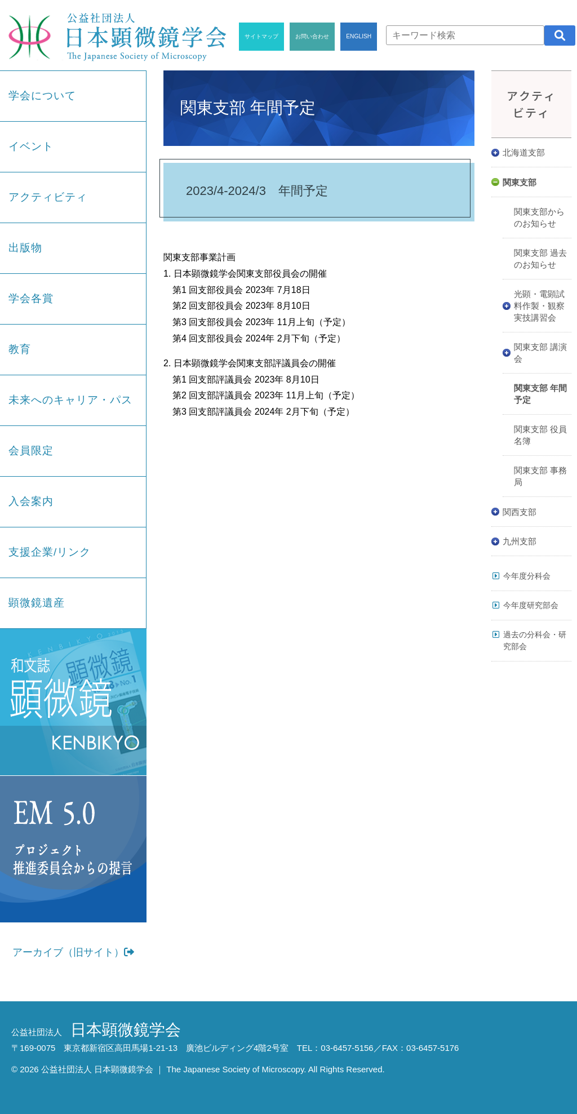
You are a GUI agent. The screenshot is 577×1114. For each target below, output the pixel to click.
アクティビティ (47, 197)
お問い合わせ (312, 36)
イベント (31, 146)
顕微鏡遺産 (36, 603)
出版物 (25, 248)
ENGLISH (358, 36)
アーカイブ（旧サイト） (73, 952)
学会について (42, 95)
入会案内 (31, 501)
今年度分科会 (527, 575)
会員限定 (31, 450)
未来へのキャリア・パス (70, 400)
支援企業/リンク (49, 552)
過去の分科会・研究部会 (534, 640)
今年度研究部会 (530, 605)
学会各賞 (31, 298)
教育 (19, 349)
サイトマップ (261, 36)
